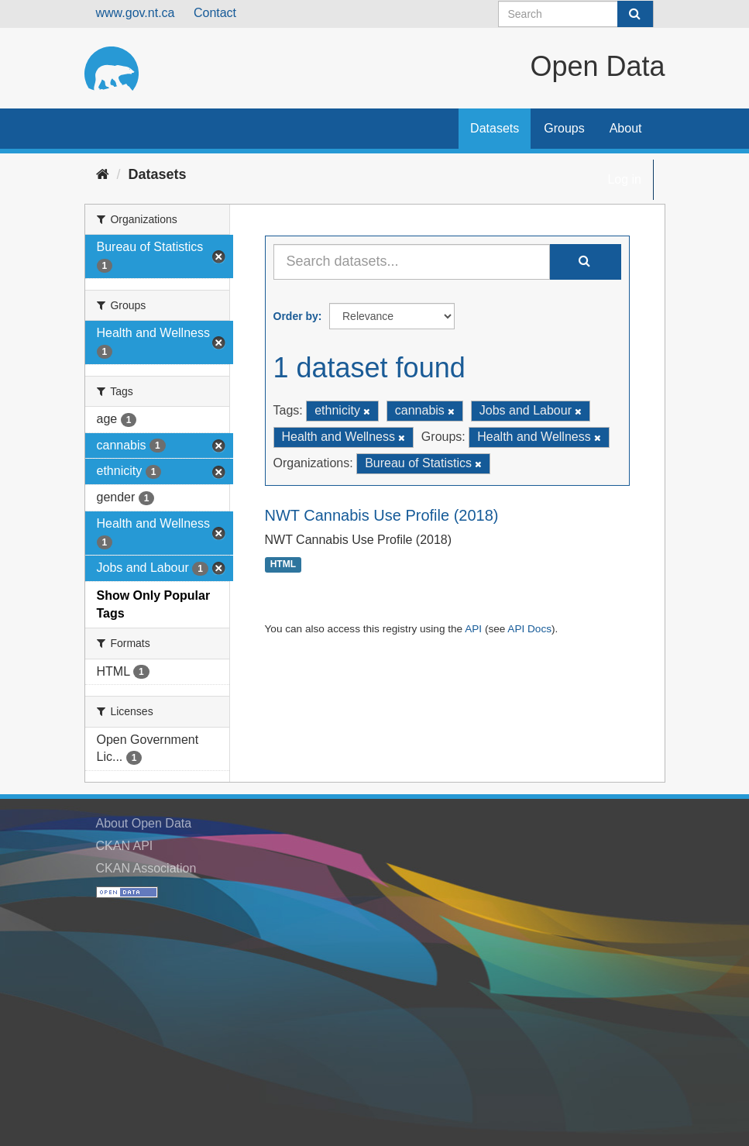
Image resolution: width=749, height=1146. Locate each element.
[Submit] (635, 14)
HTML (283, 564)
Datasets (494, 128)
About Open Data (144, 823)
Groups (564, 128)
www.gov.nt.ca (135, 12)
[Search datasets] (576, 14)
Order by (295, 316)
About (626, 128)
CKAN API (124, 845)
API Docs (529, 629)
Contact (215, 12)
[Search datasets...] (411, 262)
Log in (624, 179)
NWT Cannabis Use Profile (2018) (382, 515)
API (473, 629)
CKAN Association (146, 868)
